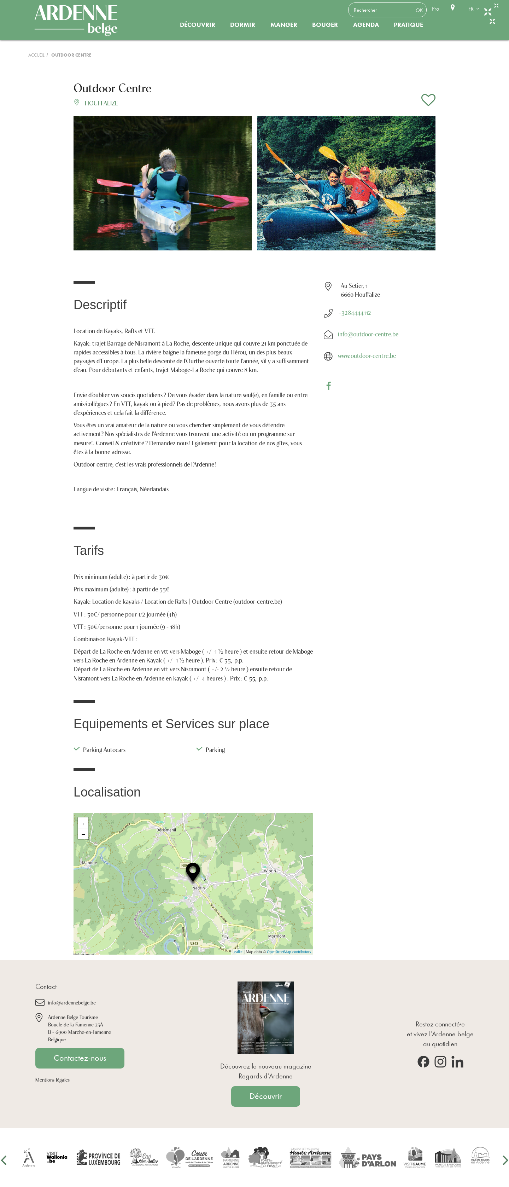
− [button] (83, 833)
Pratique (408, 25)
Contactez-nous (80, 1058)
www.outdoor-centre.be (367, 355)
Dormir (242, 25)
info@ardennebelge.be (72, 1002)
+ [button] (83, 822)
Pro (435, 8)
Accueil (36, 55)
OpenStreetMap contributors (289, 951)
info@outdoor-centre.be (368, 333)
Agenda (366, 25)
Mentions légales (52, 1079)
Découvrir (197, 25)
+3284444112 (354, 312)
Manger (283, 25)
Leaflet (237, 951)
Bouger (325, 25)
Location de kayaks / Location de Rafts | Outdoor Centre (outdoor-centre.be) (187, 601)
